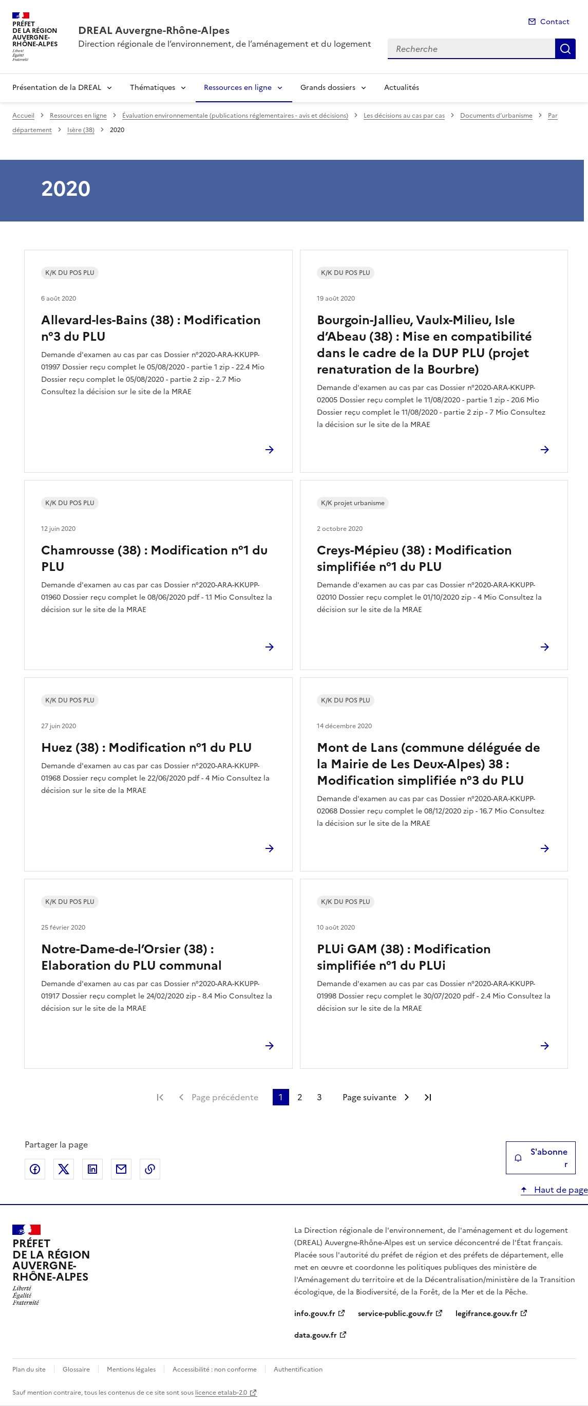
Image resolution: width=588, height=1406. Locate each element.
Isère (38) (80, 130)
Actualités (401, 87)
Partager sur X (63, 1169)
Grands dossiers (327, 87)
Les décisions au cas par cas (404, 115)
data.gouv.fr (315, 1335)
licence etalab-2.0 (221, 1392)
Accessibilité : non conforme (215, 1369)
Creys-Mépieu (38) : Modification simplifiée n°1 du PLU (414, 558)
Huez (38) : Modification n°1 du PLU (146, 747)
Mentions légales (131, 1369)
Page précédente (225, 1097)
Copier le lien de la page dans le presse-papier (150, 1169)
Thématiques (152, 87)
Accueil (23, 115)
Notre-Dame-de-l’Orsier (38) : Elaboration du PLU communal (131, 957)
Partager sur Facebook (35, 1169)
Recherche (565, 49)
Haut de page (560, 1189)
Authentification (298, 1369)
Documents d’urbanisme (496, 115)
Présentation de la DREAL (56, 87)
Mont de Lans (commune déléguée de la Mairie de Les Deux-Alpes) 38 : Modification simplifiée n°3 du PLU (428, 764)
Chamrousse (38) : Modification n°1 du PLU (154, 558)
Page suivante (369, 1097)
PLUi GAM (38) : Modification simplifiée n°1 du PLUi (404, 957)
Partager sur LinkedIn (92, 1169)
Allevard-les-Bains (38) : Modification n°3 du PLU (151, 328)
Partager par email (121, 1169)
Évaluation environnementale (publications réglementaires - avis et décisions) (235, 115)
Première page (160, 1097)
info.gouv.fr (314, 1313)
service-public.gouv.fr (395, 1313)
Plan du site (29, 1369)
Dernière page (428, 1097)
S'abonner (540, 1157)
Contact (555, 21)
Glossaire (76, 1369)
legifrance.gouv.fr (487, 1313)
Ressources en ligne (238, 87)
